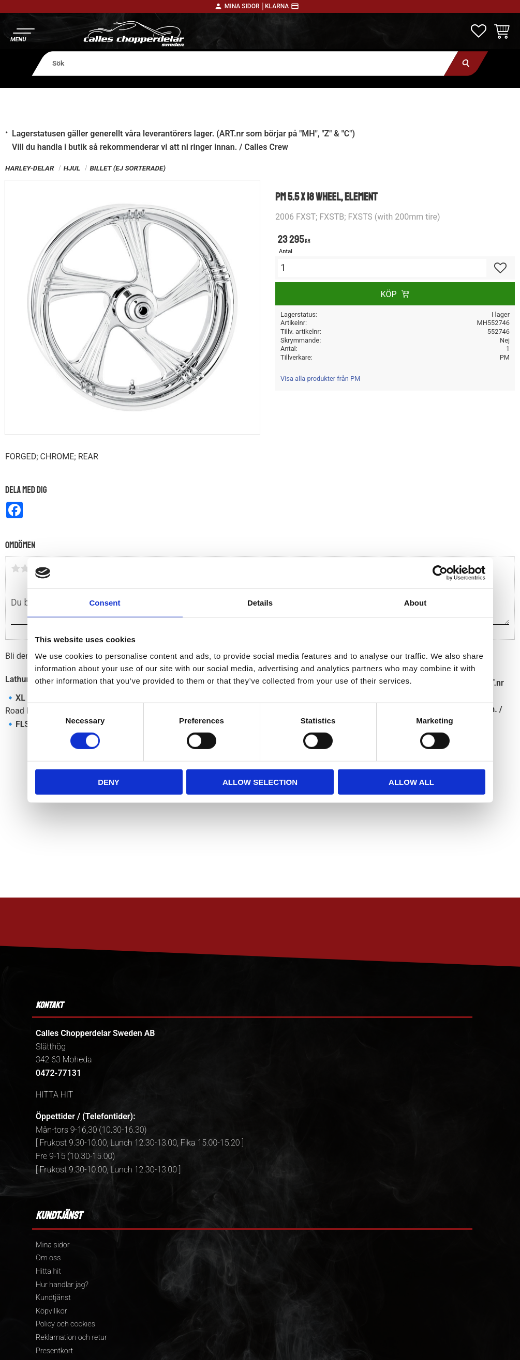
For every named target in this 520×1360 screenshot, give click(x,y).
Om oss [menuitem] (48, 1258)
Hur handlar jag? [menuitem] (62, 1284)
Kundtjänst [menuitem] (53, 1297)
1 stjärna (15, 568)
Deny (109, 781)
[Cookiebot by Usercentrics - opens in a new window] (440, 573)
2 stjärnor (24, 568)
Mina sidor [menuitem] (52, 1245)
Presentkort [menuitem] (54, 1351)
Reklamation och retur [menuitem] (71, 1337)
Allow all (411, 781)
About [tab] (415, 602)
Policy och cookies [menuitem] (65, 1324)
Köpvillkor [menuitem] (51, 1311)
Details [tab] (260, 602)
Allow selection (260, 781)
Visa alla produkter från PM (320, 378)
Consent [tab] (105, 602)
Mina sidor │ (245, 6)
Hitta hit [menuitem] (48, 1271)
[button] (22, 34)
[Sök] (466, 63)
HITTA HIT (54, 1095)
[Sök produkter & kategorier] (245, 63)
